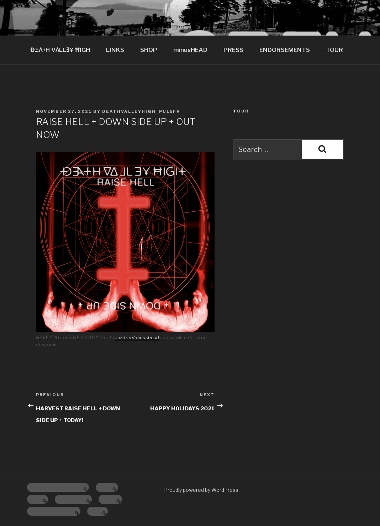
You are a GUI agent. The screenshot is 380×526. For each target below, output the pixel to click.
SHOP (148, 49)
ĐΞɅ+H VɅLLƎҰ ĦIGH (60, 49)
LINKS (115, 49)
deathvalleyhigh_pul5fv (141, 111)
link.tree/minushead (137, 337)
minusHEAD (190, 49)
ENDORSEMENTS (284, 49)
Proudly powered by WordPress (201, 490)
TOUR (334, 49)
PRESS (233, 49)
